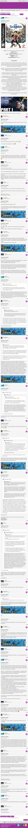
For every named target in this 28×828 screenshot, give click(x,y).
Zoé (4, 522)
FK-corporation (5, 197)
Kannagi (5, 161)
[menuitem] (3, 1)
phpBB (6, 824)
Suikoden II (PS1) (5, 12)
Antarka (4, 750)
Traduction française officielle (4, 825)
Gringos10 (5, 471)
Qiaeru (10, 825)
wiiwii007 (6, 17)
